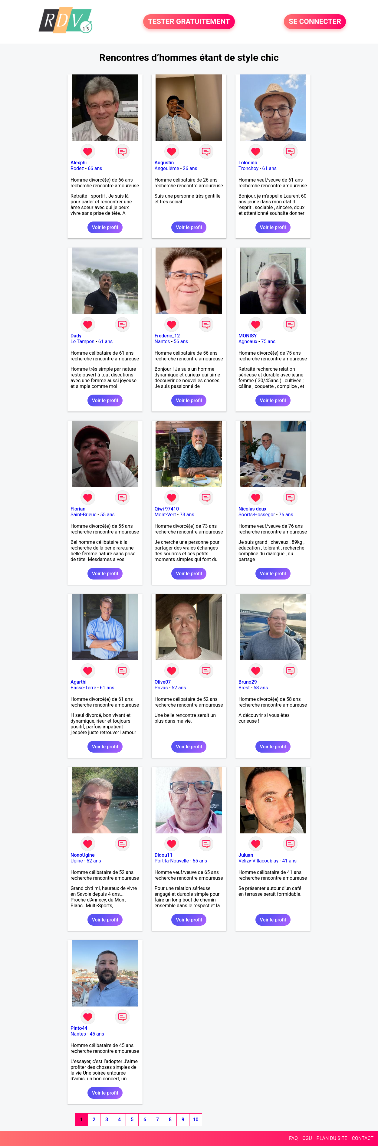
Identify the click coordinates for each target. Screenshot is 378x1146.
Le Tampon (82, 341)
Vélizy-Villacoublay (258, 861)
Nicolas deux (252, 509)
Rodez (77, 168)
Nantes (162, 341)
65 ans (199, 861)
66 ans (95, 168)
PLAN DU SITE (332, 1138)
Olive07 (163, 682)
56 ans (181, 341)
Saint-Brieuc (84, 514)
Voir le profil (105, 227)
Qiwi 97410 (167, 509)
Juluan (245, 855)
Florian (78, 509)
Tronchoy (248, 168)
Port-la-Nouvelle (172, 861)
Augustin (164, 163)
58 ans (261, 688)
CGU (307, 1138)
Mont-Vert (165, 514)
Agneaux (247, 341)
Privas (161, 688)
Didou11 (164, 855)
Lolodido (247, 163)
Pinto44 (79, 1028)
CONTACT (362, 1138)
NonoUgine (83, 855)
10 (195, 1119)
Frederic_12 (167, 336)
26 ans (190, 168)
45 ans (97, 1034)
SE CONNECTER (315, 22)
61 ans (269, 168)
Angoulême (167, 168)
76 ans (286, 514)
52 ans (179, 688)
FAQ (293, 1138)
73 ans (187, 514)
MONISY (247, 336)
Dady (76, 336)
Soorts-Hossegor (256, 514)
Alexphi (79, 163)
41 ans (289, 861)
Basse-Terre (83, 688)
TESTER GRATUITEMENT (189, 22)
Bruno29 (247, 682)
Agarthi (79, 682)
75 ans (268, 341)
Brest (244, 688)
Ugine (77, 861)
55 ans (107, 514)
